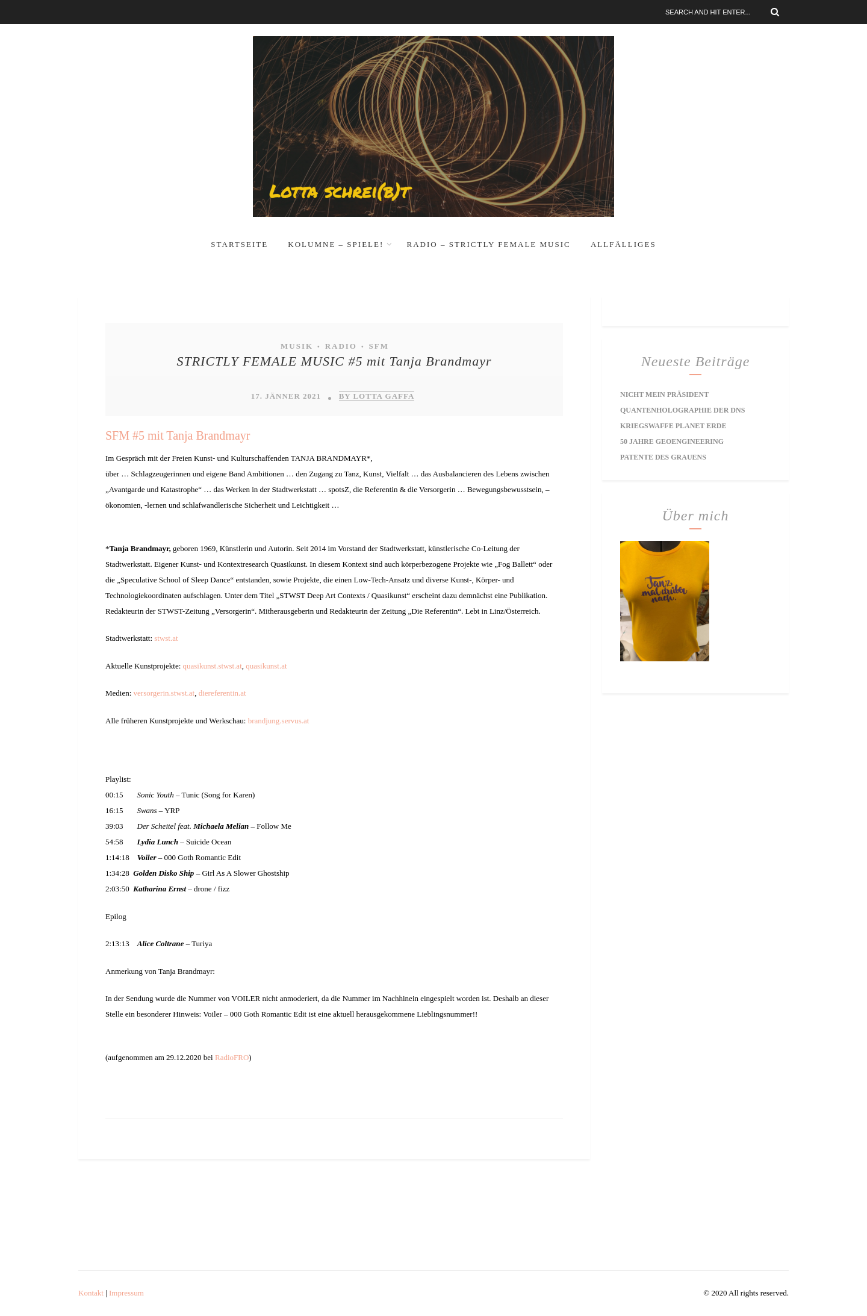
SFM (378, 346)
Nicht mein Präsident (664, 394)
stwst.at (166, 638)
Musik (297, 346)
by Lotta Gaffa (377, 396)
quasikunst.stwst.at (212, 665)
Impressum (126, 1292)
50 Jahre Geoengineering (672, 441)
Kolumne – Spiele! (336, 244)
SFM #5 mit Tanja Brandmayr (177, 435)
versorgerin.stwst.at (164, 692)
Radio (341, 346)
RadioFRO (232, 1057)
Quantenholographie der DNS (682, 410)
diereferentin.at (222, 692)
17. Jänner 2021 (286, 396)
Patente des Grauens (663, 457)
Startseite (239, 244)
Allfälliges (623, 244)
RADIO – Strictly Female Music (489, 244)
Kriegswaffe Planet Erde (673, 426)
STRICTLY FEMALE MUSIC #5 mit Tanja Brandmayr (333, 361)
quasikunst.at (266, 665)
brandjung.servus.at (278, 720)
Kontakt (91, 1292)
